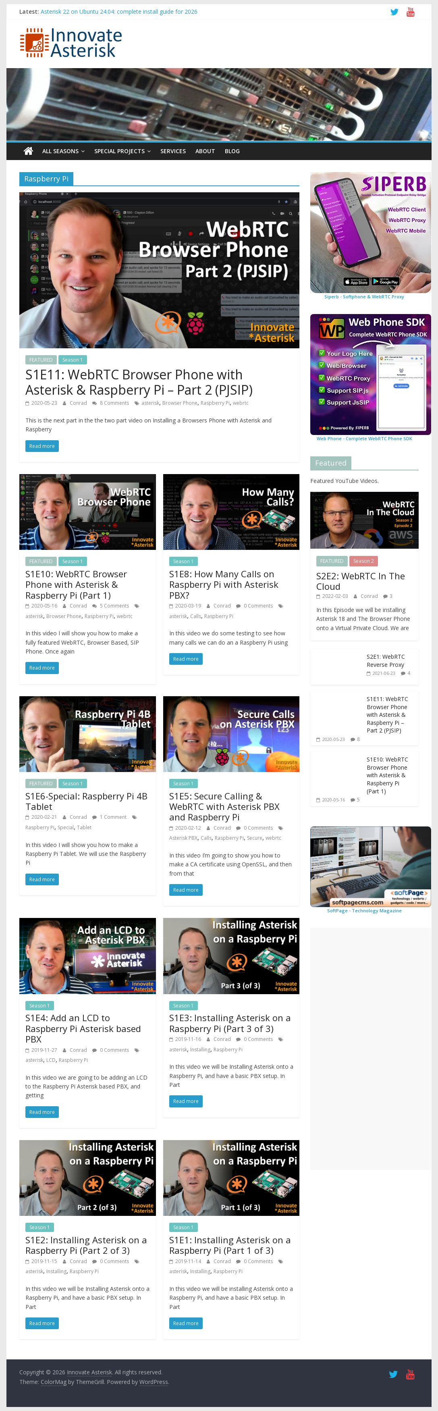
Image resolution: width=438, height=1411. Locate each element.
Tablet (84, 827)
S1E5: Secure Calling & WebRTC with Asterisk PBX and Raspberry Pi (224, 806)
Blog (232, 151)
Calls (195, 615)
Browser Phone (179, 403)
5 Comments (110, 605)
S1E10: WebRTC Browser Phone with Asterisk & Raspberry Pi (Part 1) (76, 584)
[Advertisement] (370, 1049)
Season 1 (72, 359)
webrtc (241, 403)
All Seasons (60, 151)
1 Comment (109, 817)
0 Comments (254, 605)
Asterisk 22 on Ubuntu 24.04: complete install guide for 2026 (119, 11)
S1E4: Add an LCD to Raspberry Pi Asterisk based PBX (83, 1028)
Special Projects (119, 151)
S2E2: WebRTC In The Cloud (360, 580)
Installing (200, 1049)
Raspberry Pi (215, 403)
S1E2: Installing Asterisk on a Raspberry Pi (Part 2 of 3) (86, 1245)
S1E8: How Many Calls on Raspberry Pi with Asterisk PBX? (223, 584)
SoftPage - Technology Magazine (364, 910)
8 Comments (110, 403)
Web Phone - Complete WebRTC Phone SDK (364, 438)
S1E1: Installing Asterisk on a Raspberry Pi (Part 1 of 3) (230, 1245)
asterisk (150, 403)
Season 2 (363, 561)
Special (66, 827)
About (205, 151)
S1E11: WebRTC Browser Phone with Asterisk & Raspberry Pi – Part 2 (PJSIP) (139, 381)
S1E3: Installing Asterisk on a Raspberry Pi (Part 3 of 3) (230, 1022)
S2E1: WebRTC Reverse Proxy (386, 660)
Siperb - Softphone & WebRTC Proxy (364, 296)
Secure (254, 838)
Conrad (79, 403)
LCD (51, 1060)
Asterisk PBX (183, 838)
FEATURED (41, 359)
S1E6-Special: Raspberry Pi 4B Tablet (86, 800)
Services (173, 151)
